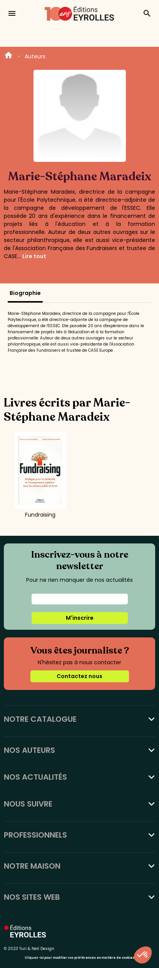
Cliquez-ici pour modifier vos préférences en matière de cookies (79, 958)
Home (8, 56)
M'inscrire (80, 618)
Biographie (25, 293)
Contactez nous (79, 676)
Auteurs (35, 56)
